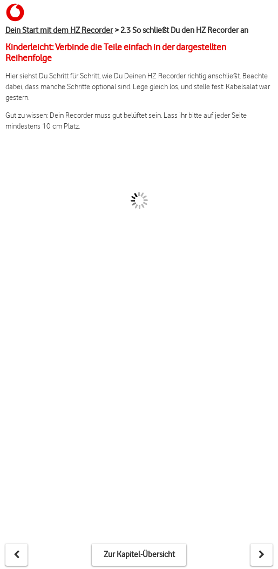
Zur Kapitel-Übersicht (139, 554)
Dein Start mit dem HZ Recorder (59, 30)
